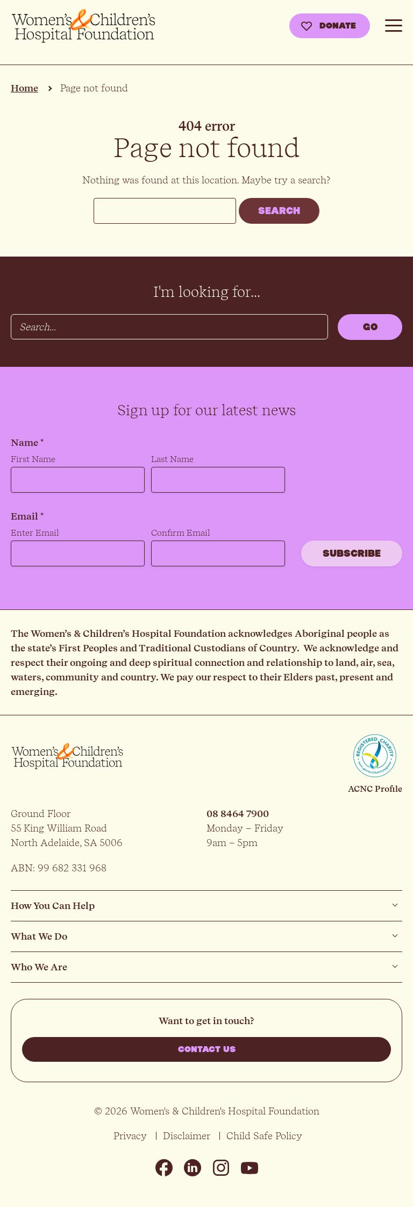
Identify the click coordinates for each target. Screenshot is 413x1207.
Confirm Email (180, 533)
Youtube (249, 1167)
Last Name (172, 459)
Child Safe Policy (264, 1135)
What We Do (39, 936)
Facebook (164, 1167)
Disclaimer (186, 1135)
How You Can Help (53, 905)
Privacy (130, 1135)
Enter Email (35, 533)
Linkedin (192, 1167)
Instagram (221, 1167)
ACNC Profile (375, 789)
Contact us (207, 1049)
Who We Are (39, 966)
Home (24, 88)
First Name (33, 459)
